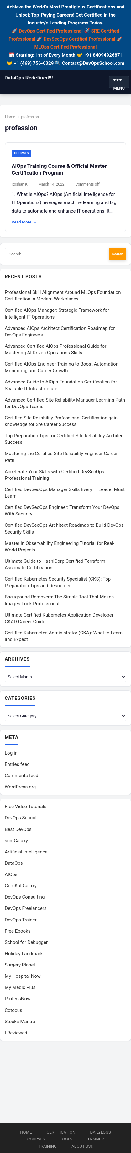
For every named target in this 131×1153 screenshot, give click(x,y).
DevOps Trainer (21, 920)
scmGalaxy (16, 840)
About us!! (82, 1146)
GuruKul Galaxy (21, 886)
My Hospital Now (23, 976)
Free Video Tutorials (25, 806)
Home (10, 117)
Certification (61, 1132)
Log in (11, 753)
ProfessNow (17, 999)
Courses (21, 153)
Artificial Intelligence (26, 852)
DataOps (14, 863)
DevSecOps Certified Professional (79, 39)
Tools (66, 1139)
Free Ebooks (18, 931)
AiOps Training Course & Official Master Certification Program (59, 169)
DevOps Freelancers (26, 908)
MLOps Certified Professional (65, 47)
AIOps (11, 874)
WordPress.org (20, 787)
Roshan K (20, 184)
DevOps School (20, 818)
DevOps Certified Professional (51, 31)
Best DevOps (18, 829)
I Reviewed (16, 1033)
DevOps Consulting (25, 897)
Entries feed (17, 764)
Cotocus (13, 1010)
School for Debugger (26, 942)
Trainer (95, 1139)
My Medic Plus (20, 987)
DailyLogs (100, 1132)
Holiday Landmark (24, 953)
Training (47, 1146)
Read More (24, 222)
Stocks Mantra (20, 1021)
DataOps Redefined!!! (28, 77)
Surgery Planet (20, 965)
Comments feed (21, 775)
